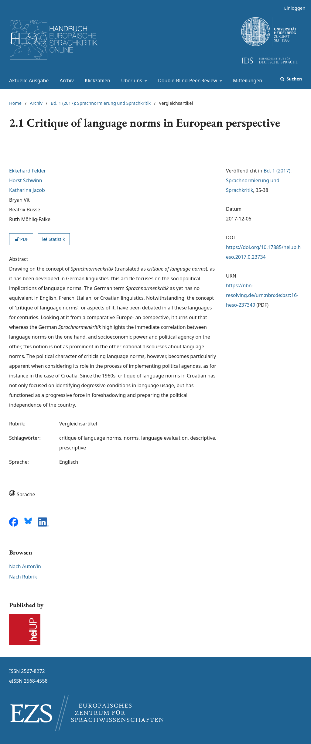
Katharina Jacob (27, 190)
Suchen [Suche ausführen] (293, 79)
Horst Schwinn (25, 180)
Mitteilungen (246, 80)
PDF (21, 239)
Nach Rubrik (23, 576)
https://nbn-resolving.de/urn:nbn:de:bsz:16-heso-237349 (262, 295)
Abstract (18, 259)
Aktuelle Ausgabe (28, 80)
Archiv (65, 80)
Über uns (131, 80)
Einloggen (292, 8)
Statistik (54, 239)
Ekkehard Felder (27, 170)
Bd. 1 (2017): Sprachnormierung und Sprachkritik (101, 103)
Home (15, 103)
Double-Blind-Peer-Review (187, 80)
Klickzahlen (96, 80)
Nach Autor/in (25, 566)
